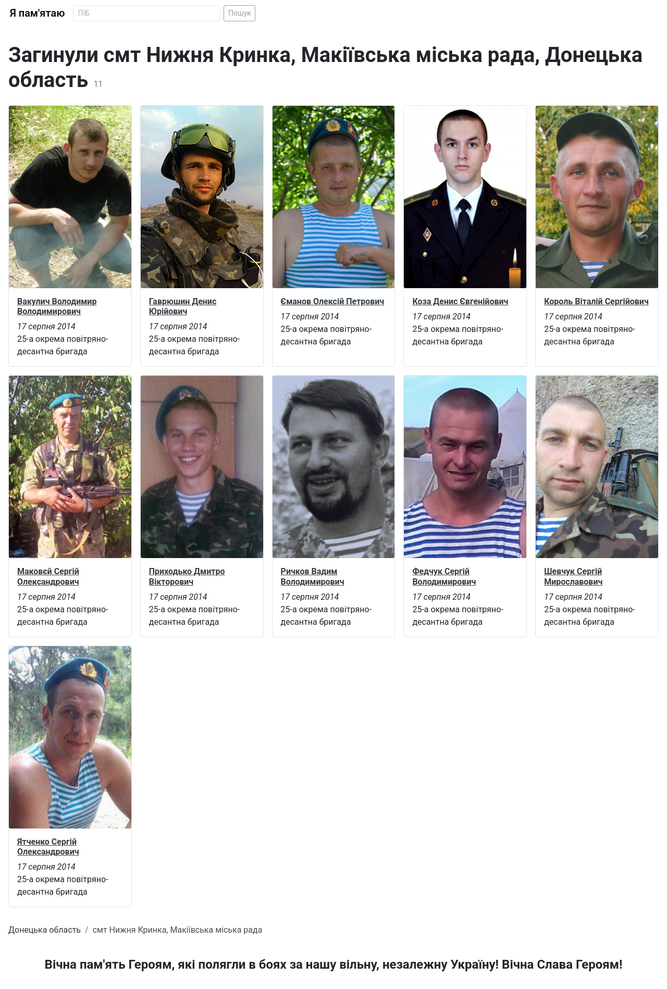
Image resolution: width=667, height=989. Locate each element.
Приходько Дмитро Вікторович (187, 576)
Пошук (239, 13)
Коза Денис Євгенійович (460, 301)
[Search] (146, 13)
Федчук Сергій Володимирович (444, 576)
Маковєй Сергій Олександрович (48, 576)
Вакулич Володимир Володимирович (56, 306)
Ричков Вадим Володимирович (312, 576)
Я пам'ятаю (37, 13)
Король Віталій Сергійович (596, 301)
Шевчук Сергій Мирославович (573, 576)
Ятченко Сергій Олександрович (48, 847)
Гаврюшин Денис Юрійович (182, 306)
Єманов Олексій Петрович (333, 301)
